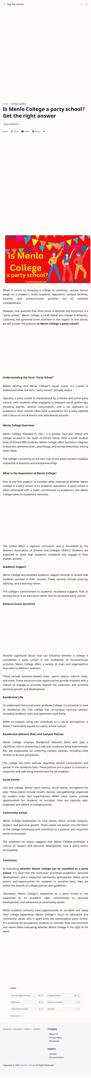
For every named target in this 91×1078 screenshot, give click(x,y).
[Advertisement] (45, 31)
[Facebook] (7, 1029)
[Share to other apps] (44, 131)
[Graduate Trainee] (63, 1002)
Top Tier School (15, 4)
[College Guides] (63, 995)
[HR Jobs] (63, 1009)
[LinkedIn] (36, 1029)
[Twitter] (27, 1029)
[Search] (87, 4)
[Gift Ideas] (27, 1002)
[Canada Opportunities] (27, 995)
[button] (82, 4)
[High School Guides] (27, 1009)
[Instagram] (17, 1029)
